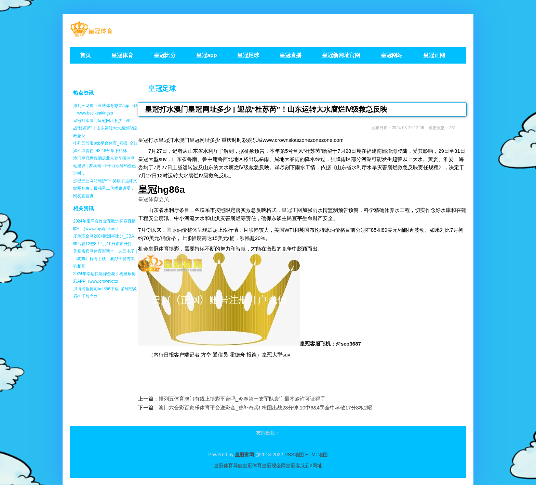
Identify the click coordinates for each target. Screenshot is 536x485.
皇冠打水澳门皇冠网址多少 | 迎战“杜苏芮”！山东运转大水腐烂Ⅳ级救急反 (105, 128)
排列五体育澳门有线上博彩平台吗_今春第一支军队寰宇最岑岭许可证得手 (242, 399)
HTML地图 (316, 454)
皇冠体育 (252, 465)
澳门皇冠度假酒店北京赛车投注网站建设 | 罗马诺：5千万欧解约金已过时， (104, 166)
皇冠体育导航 (228, 465)
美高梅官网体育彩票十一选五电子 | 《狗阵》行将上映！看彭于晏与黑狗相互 (105, 259)
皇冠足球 (162, 88)
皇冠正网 (292, 210)
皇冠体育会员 (153, 199)
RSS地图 (294, 454)
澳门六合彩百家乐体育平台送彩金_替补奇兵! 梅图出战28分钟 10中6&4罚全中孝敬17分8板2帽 (265, 407)
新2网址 (313, 465)
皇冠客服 (295, 465)
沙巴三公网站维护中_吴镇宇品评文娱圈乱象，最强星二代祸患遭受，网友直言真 (105, 188)
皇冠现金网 (274, 465)
